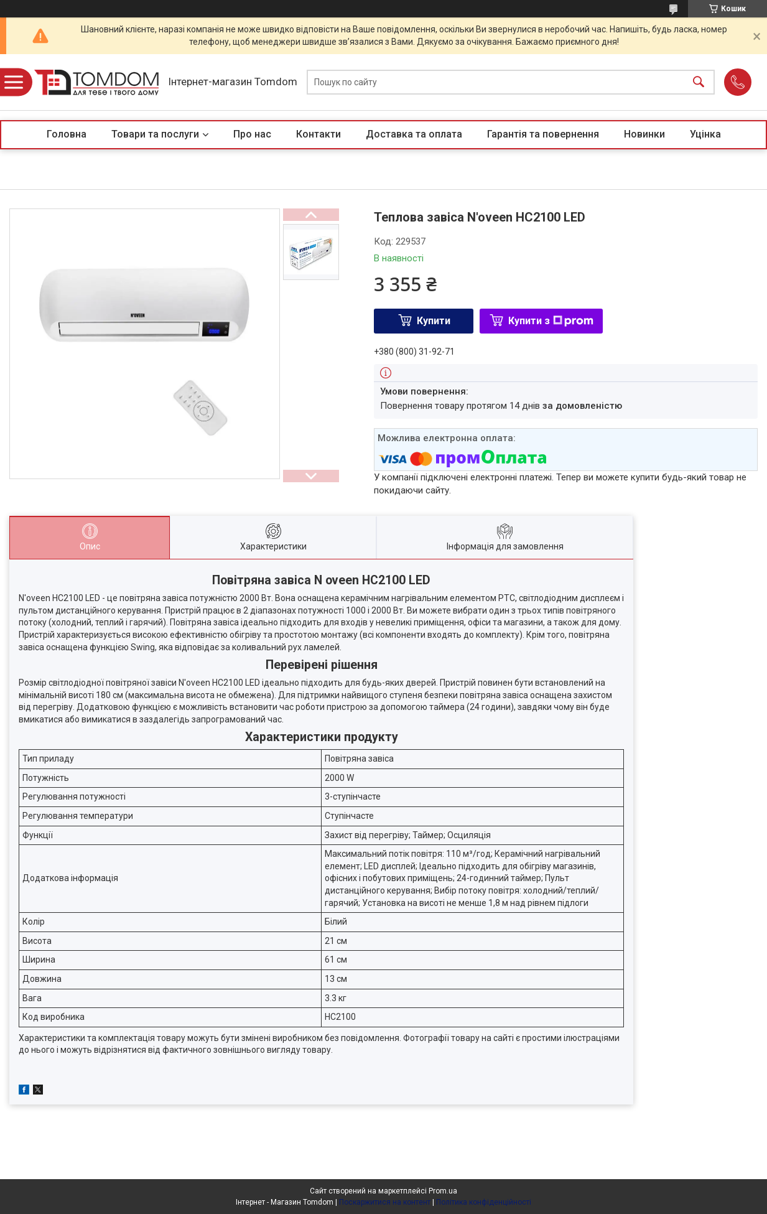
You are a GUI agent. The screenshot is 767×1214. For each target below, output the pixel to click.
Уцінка (705, 134)
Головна (66, 134)
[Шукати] (699, 82)
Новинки (644, 134)
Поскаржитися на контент (384, 1202)
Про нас (252, 134)
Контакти (318, 134)
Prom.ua (443, 1191)
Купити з (550, 321)
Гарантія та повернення (543, 134)
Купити (433, 321)
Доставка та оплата (414, 134)
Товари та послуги (155, 134)
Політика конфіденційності (483, 1202)
